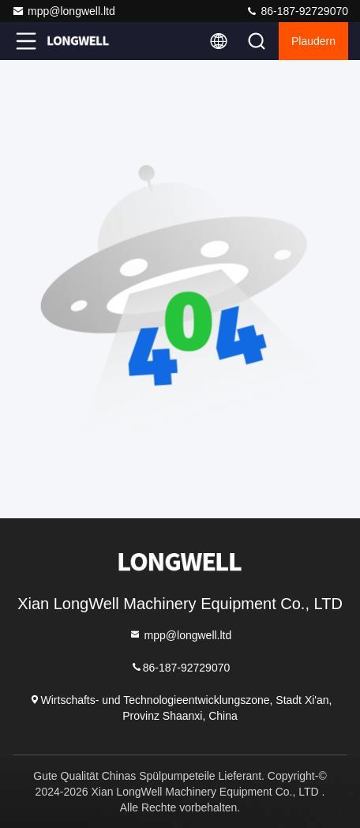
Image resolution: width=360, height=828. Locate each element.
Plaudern (313, 41)
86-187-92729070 (297, 11)
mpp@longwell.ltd (63, 11)
